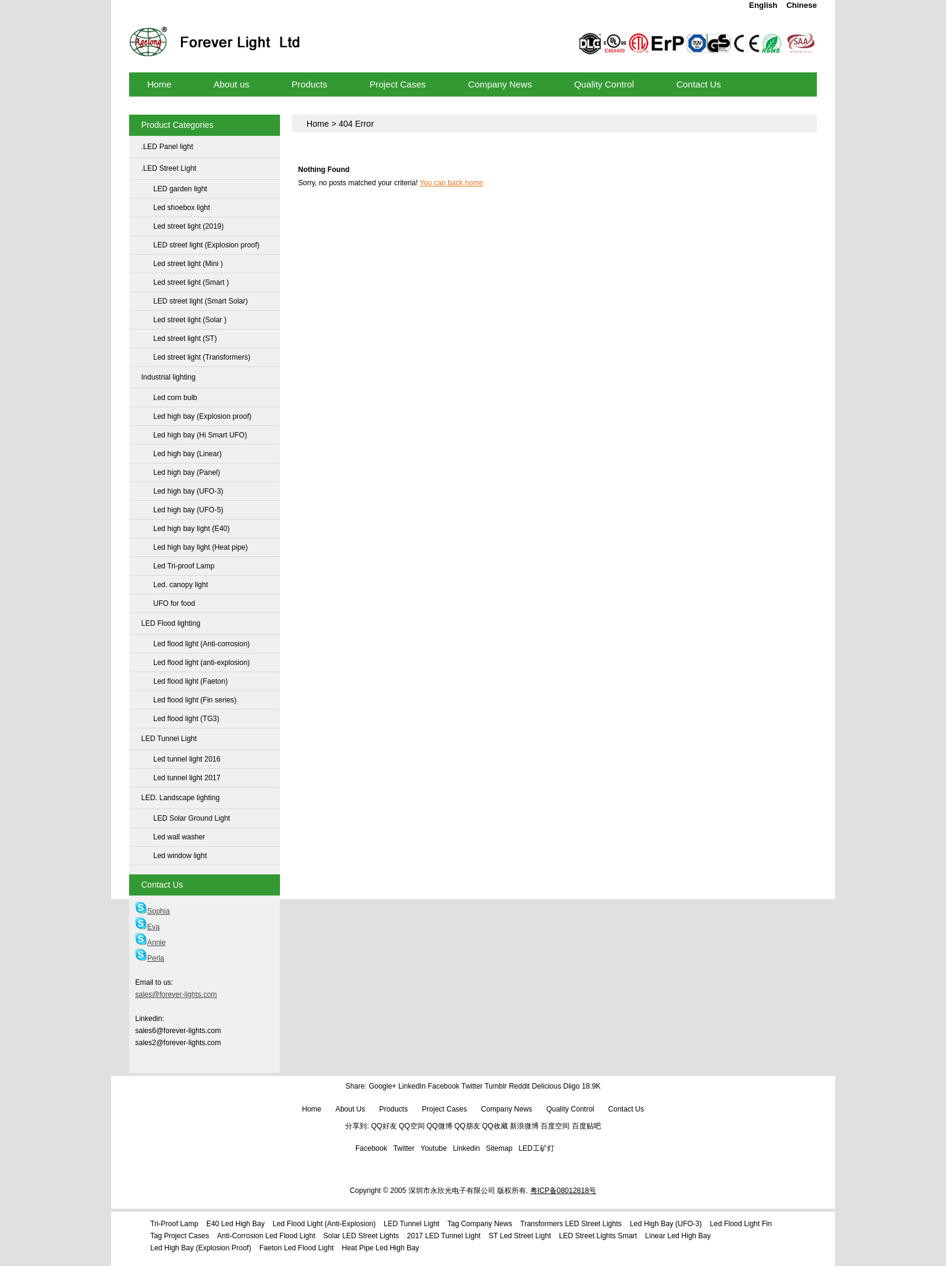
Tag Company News (480, 1224)
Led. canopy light (180, 585)
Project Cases (444, 1109)
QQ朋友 (467, 1126)
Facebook (444, 1086)
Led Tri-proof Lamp (183, 566)
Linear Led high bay (678, 1236)
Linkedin (466, 1148)
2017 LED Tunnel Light (444, 1236)
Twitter (472, 1086)
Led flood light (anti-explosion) (201, 662)
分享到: (357, 1126)
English (763, 5)
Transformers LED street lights (570, 1224)
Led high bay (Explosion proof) (202, 416)
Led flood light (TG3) (186, 718)
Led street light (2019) (188, 226)
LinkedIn (411, 1086)
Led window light (180, 855)
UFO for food (174, 603)
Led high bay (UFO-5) (188, 510)
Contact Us (626, 1109)
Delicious (546, 1086)
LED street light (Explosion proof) (206, 245)
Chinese (801, 5)
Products (393, 1109)
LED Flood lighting (170, 623)
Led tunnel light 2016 (186, 759)
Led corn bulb (175, 397)
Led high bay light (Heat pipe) (200, 547)
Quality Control (570, 1109)
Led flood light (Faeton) (190, 681)
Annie (150, 942)
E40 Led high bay (235, 1224)
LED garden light (180, 189)
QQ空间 (412, 1126)
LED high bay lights (301, 25)
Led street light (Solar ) (189, 320)
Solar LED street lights (361, 1236)
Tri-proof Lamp (174, 1224)
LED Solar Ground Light (191, 818)
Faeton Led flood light (296, 1248)
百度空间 (555, 1126)
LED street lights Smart (598, 1236)
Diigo (571, 1086)
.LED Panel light (167, 146)
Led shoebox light (181, 207)
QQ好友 (384, 1126)
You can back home (451, 183)
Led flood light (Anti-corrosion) (201, 644)
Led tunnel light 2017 (186, 778)
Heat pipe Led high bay (380, 1248)
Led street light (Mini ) (188, 263)
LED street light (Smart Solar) (200, 301)
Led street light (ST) (185, 338)
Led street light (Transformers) (201, 357)
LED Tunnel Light (169, 738)
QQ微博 (439, 1126)
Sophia (152, 911)
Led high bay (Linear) (187, 454)
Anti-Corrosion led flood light (266, 1236)
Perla (149, 958)
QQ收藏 (495, 1126)
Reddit (519, 1086)
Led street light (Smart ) (191, 282)
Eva (147, 927)
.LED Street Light (168, 168)
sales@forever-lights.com (176, 994)
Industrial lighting (168, 377)
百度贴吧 (586, 1126)
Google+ (382, 1086)
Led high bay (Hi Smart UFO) (200, 435)
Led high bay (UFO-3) (188, 491)
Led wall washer (179, 837)
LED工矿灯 (536, 1148)
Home (317, 124)
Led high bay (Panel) (186, 472)
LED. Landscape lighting (180, 798)
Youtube (434, 1148)
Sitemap (499, 1148)
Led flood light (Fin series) (195, 700)
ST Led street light (520, 1236)
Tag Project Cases (179, 1236)
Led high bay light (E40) (191, 528)
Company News (506, 1109)
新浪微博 (524, 1126)
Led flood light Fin (741, 1224)
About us (350, 1109)
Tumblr (495, 1086)
